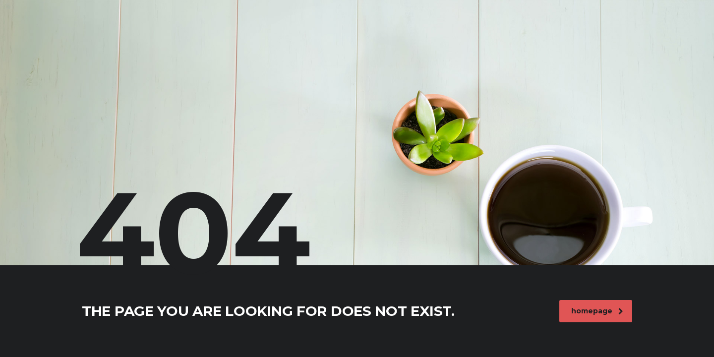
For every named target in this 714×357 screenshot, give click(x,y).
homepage (597, 310)
